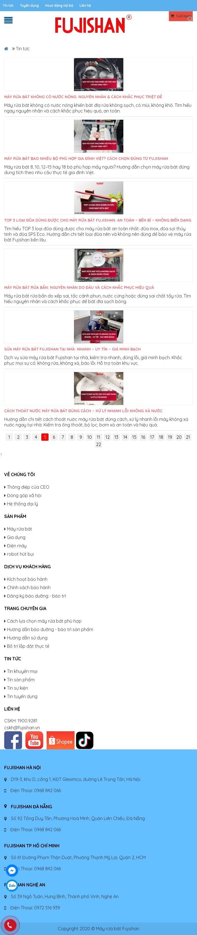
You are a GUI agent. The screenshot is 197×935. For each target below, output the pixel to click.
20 (179, 437)
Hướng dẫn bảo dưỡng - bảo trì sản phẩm (50, 629)
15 (134, 437)
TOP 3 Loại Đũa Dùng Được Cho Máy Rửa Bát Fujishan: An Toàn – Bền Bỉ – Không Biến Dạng (97, 220)
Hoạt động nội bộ (59, 5)
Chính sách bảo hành (29, 587)
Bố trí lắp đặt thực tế (28, 646)
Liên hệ (85, 5)
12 (107, 437)
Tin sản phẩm (21, 679)
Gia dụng (16, 537)
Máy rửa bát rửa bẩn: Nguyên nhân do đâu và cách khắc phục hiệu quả (79, 287)
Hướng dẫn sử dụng (27, 638)
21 (188, 437)
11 (98, 437)
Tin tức (8, 5)
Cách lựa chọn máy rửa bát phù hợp (44, 621)
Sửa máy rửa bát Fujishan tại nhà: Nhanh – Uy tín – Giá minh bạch (72, 349)
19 (170, 437)
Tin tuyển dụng (22, 696)
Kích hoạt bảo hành (27, 579)
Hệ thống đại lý (22, 504)
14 (125, 437)
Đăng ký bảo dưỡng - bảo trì (36, 596)
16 (143, 437)
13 (116, 437)
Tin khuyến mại (22, 671)
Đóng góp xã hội (24, 495)
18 (161, 437)
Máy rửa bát (19, 529)
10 (89, 437)
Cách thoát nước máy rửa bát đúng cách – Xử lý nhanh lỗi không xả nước (83, 410)
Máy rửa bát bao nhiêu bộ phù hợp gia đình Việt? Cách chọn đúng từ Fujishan (86, 158)
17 (152, 437)
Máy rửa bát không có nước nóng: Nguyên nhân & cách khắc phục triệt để (83, 96)
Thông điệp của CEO (28, 487)
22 (98, 444)
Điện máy (17, 545)
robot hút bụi (20, 554)
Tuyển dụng (29, 5)
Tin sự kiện (17, 688)
